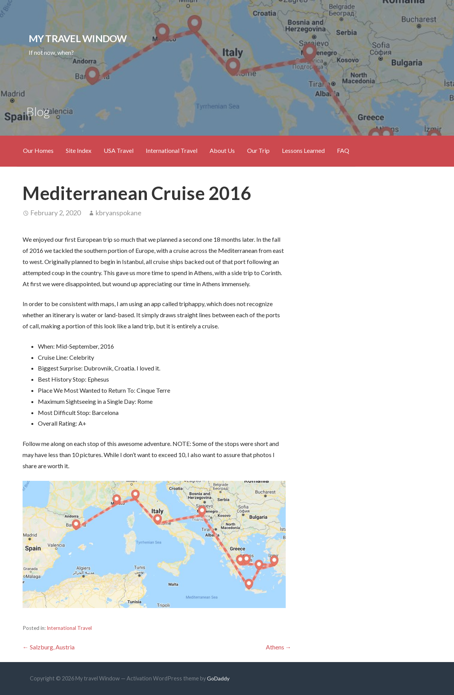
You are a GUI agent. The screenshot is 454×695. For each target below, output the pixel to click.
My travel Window (78, 38)
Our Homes (38, 150)
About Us (222, 150)
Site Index (78, 150)
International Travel (171, 150)
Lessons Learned (303, 150)
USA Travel (118, 150)
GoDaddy (218, 678)
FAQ (343, 150)
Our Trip (258, 150)
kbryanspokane (119, 212)
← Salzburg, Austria (49, 647)
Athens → (278, 647)
